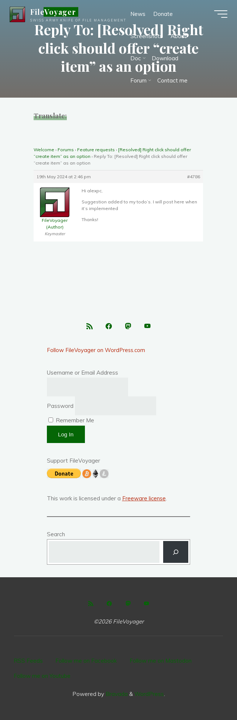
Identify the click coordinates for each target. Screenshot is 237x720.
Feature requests (96, 149)
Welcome (44, 149)
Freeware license (144, 499)
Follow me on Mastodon (161, 661)
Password (60, 406)
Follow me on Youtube (42, 675)
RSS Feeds (28, 661)
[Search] (176, 553)
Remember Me (71, 421)
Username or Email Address (82, 373)
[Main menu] (219, 14)
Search (56, 534)
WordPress (149, 693)
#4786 (194, 176)
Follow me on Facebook (86, 661)
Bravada (116, 693)
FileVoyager (55, 12)
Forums (66, 149)
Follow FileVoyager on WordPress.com (97, 350)
